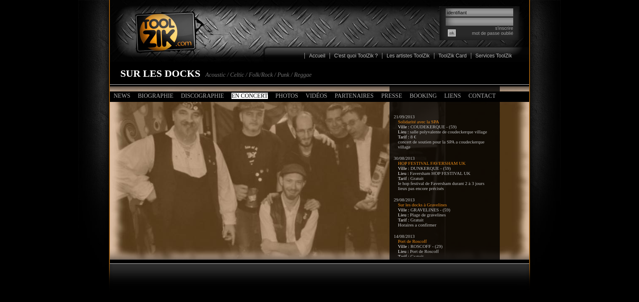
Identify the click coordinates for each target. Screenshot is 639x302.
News (122, 96)
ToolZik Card (453, 56)
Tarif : (404, 136)
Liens (452, 96)
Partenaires (354, 96)
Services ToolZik (493, 56)
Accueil (317, 56)
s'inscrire (504, 28)
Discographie (202, 96)
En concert (249, 96)
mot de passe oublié (492, 33)
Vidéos (316, 96)
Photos (286, 96)
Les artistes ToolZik (408, 56)
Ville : (404, 126)
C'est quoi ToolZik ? (356, 56)
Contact (482, 96)
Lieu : (404, 131)
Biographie (156, 96)
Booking (423, 96)
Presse (391, 96)
